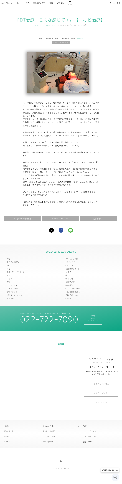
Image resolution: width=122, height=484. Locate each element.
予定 (8, 269)
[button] (51, 230)
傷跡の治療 (70, 282)
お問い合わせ (101, 402)
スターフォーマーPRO (15, 272)
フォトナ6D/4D (12, 288)
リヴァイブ (70, 262)
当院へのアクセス (101, 383)
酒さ (8, 265)
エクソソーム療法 (73, 288)
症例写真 (10, 298)
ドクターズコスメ (89, 431)
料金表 (50, 3)
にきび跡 (69, 278)
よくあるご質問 (49, 436)
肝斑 (68, 275)
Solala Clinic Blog (60, 219)
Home (27, 3)
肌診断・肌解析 (49, 431)
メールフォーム (93, 318)
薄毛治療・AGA (72, 295)
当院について (88, 442)
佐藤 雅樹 (80, 39)
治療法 (85, 426)
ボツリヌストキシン (14, 295)
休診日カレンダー (101, 393)
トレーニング (71, 298)
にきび (54, 25)
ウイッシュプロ (72, 259)
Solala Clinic (10, 3)
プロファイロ (12, 292)
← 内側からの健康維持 (22, 218)
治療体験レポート (73, 269)
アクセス (60, 3)
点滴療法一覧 (9, 431)
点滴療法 (69, 285)
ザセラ (9, 259)
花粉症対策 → (98, 218)
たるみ (68, 272)
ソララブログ (45, 25)
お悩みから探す (39, 3)
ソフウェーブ (12, 285)
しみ (8, 275)
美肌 (8, 282)
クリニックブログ (89, 436)
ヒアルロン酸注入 (73, 292)
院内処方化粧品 (13, 262)
